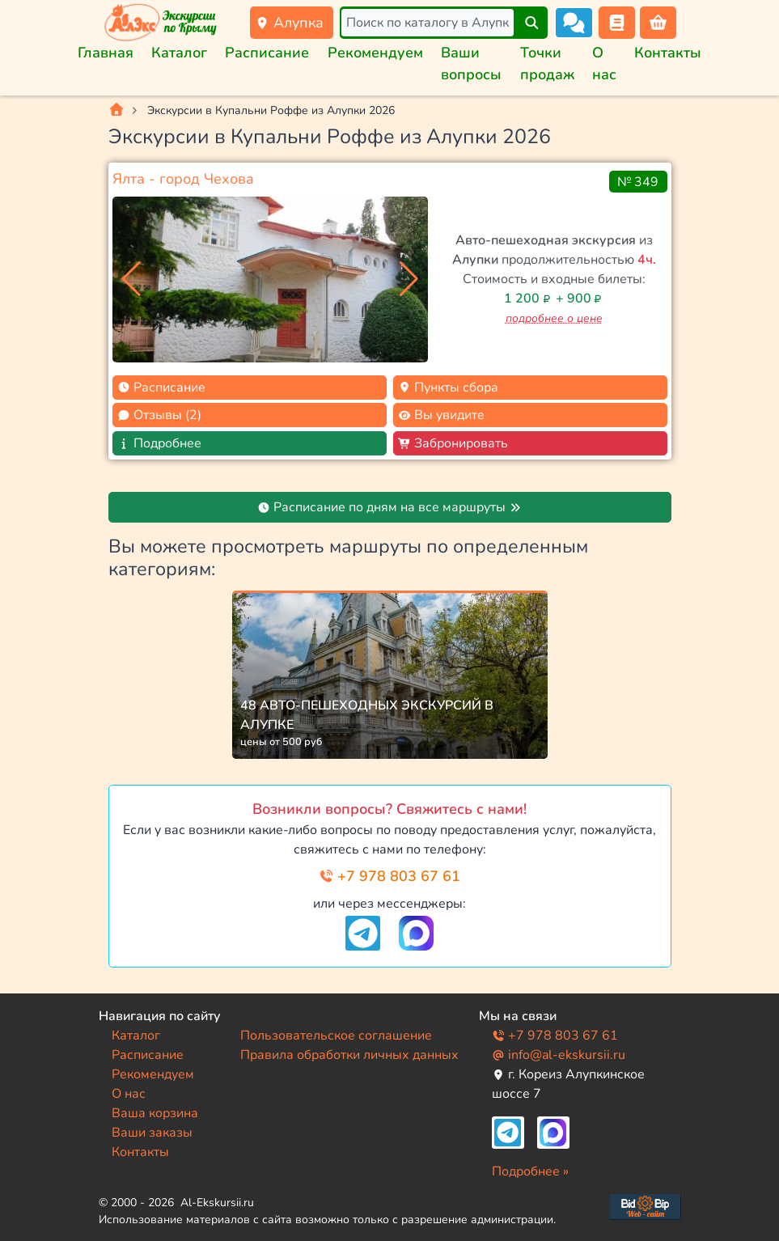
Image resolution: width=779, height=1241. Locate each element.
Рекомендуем (375, 52)
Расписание (267, 52)
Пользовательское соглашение (336, 1035)
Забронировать (453, 443)
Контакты (667, 52)
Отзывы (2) (159, 415)
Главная (105, 52)
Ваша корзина (155, 1113)
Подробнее (159, 443)
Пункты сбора (448, 387)
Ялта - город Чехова (183, 178)
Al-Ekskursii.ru (217, 1202)
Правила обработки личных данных (349, 1055)
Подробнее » (530, 1171)
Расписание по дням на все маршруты (389, 507)
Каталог (179, 52)
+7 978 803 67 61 (389, 876)
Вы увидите (441, 415)
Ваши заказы (152, 1132)
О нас (129, 1094)
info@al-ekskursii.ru (558, 1055)
